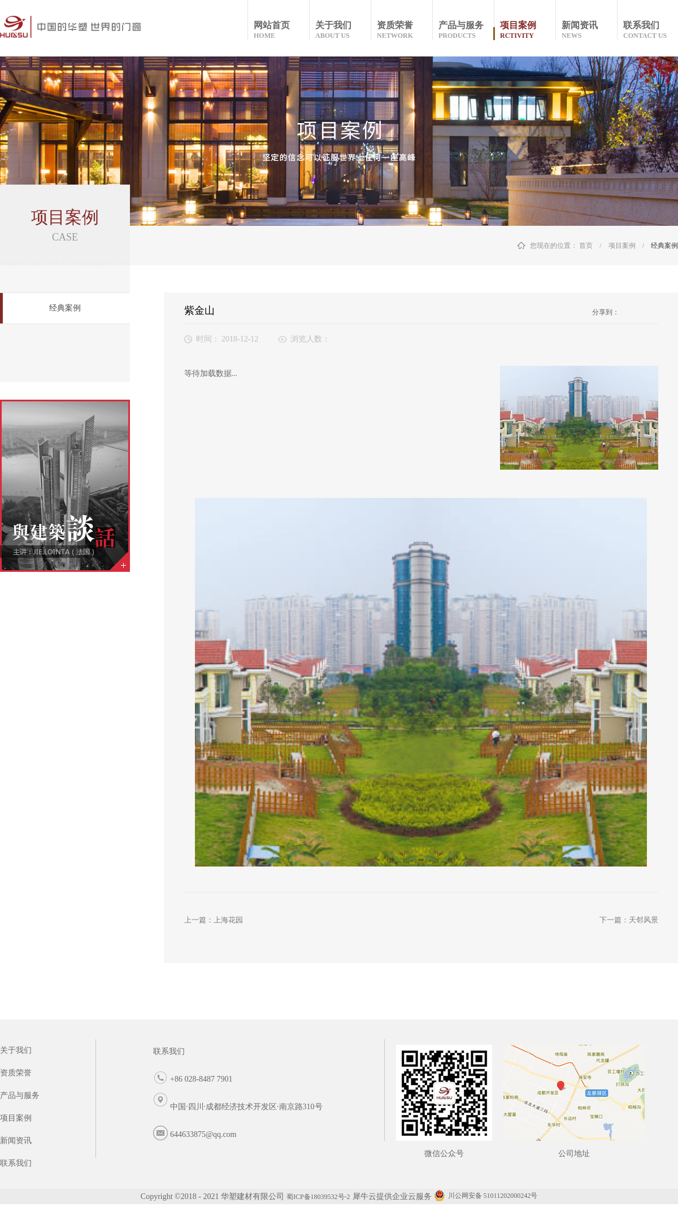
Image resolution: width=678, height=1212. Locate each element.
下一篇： (628, 920)
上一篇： (213, 920)
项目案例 (622, 246)
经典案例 (664, 246)
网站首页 (281, 30)
